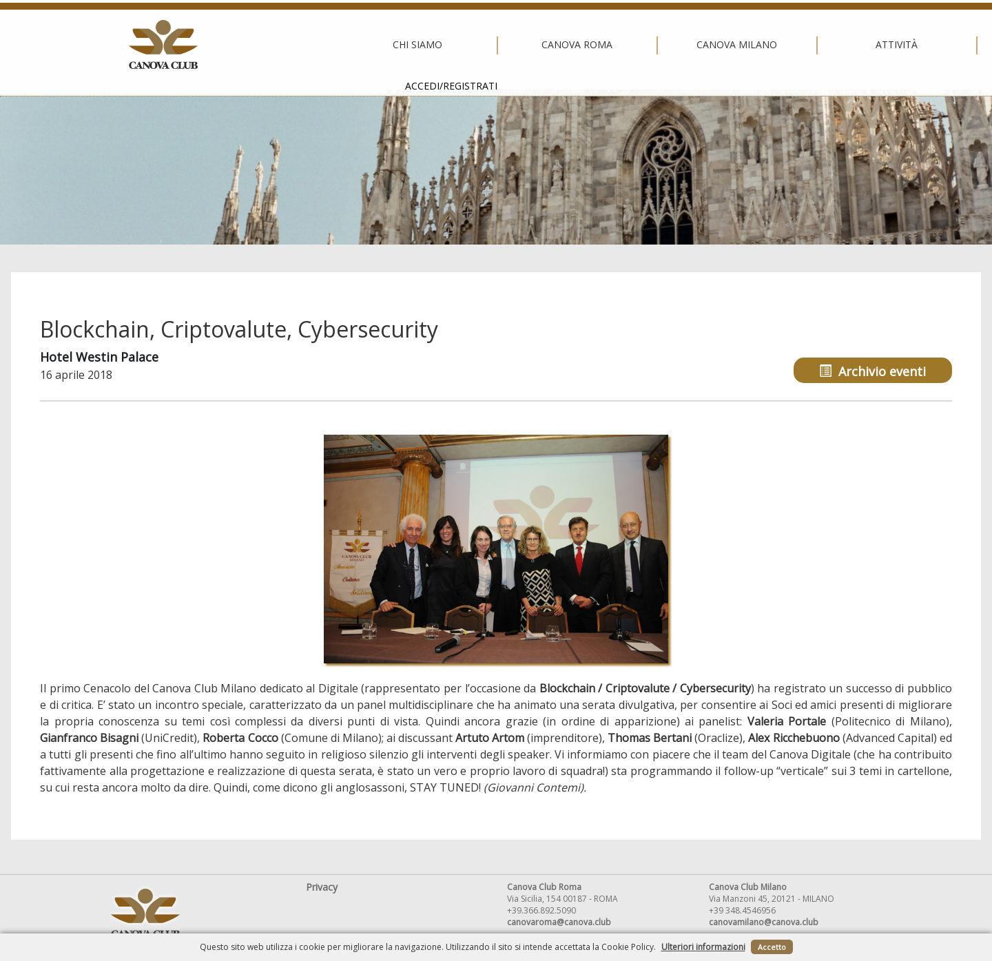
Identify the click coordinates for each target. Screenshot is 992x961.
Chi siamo (173, 44)
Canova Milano (493, 44)
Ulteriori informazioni (703, 947)
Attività (653, 44)
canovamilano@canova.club (763, 922)
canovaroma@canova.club (559, 922)
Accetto (772, 947)
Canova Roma (333, 44)
